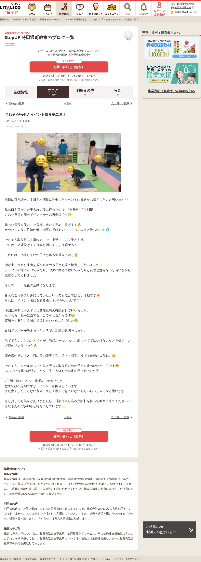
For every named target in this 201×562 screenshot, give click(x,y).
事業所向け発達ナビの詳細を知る (171, 91)
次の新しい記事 (120, 103)
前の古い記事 (16, 103)
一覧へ (68, 103)
